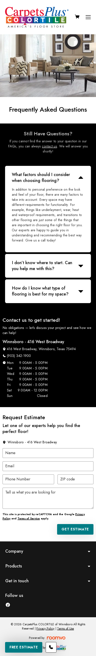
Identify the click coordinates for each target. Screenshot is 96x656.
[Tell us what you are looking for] (48, 498)
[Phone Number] (28, 479)
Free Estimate (24, 647)
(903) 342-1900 (19, 355)
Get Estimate (75, 529)
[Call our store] (51, 647)
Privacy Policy (45, 628)
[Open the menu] (88, 17)
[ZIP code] (75, 479)
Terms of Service (29, 518)
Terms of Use (65, 628)
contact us (49, 146)
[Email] (48, 466)
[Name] (48, 453)
